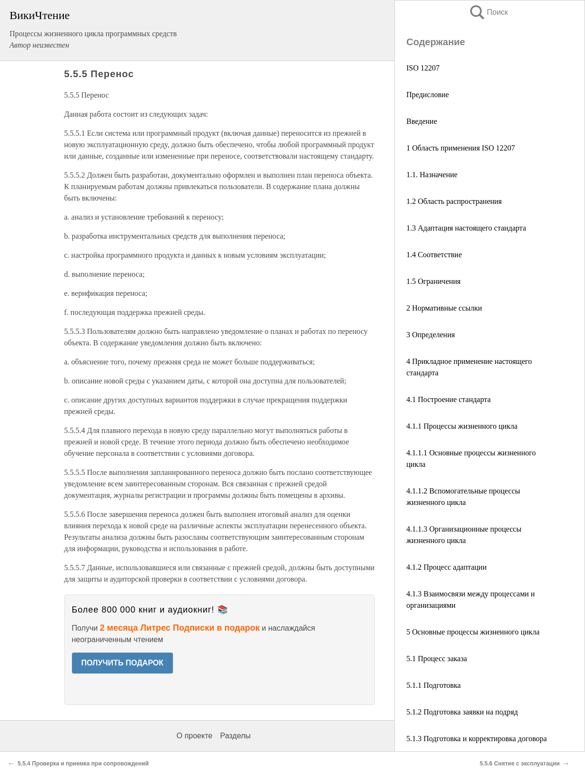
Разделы (235, 736)
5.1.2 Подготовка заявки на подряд (462, 712)
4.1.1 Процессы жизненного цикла (461, 426)
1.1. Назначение (431, 175)
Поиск (488, 12)
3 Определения (430, 335)
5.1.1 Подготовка (433, 685)
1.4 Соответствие (434, 255)
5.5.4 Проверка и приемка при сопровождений (83, 763)
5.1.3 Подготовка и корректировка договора (476, 739)
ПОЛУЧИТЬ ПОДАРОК (122, 663)
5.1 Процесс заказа (436, 658)
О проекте (194, 736)
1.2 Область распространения (454, 201)
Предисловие (427, 95)
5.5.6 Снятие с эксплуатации (520, 763)
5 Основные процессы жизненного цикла (473, 632)
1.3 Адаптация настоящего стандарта (466, 228)
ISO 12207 (423, 68)
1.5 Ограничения (433, 281)
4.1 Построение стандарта (448, 399)
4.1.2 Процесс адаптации (446, 567)
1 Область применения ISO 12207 (460, 148)
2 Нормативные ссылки (444, 308)
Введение (421, 121)
